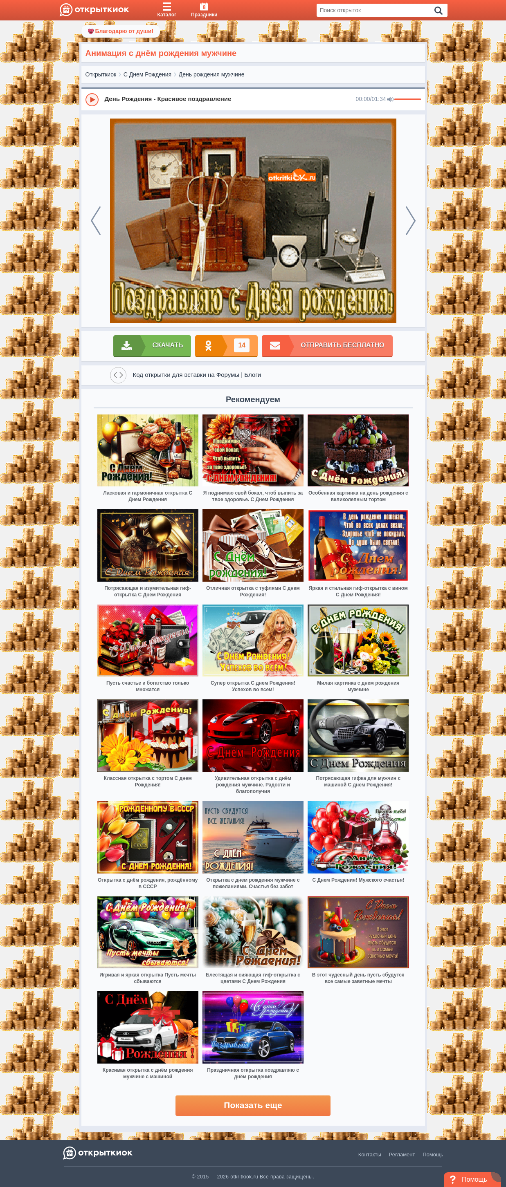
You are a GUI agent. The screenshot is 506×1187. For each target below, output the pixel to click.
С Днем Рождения (147, 74)
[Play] (92, 99)
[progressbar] (407, 100)
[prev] (95, 221)
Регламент (402, 1154)
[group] (253, 99)
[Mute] (390, 100)
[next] (410, 221)
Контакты (369, 1154)
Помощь (433, 1154)
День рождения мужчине (212, 74)
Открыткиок (101, 74)
